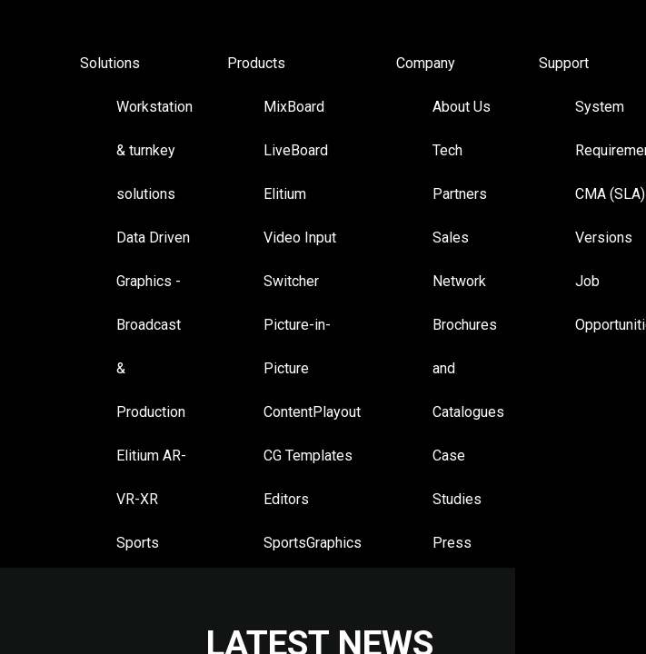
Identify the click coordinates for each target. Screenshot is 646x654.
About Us (461, 106)
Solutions (110, 63)
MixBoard (293, 106)
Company (425, 63)
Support (564, 63)
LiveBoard (295, 150)
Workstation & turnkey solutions (154, 150)
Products (256, 63)
